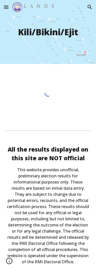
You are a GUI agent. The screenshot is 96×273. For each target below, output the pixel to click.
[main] (48, 32)
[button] (6, 7)
